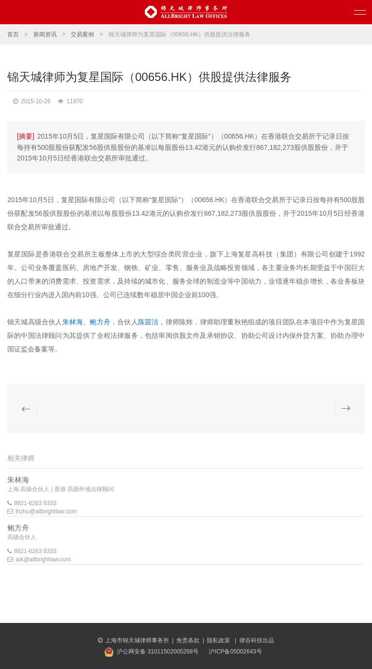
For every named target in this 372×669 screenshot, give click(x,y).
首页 (13, 34)
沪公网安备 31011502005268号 (158, 651)
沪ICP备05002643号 (235, 651)
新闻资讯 (45, 34)
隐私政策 (219, 640)
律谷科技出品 (256, 640)
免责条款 (188, 640)
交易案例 (82, 34)
